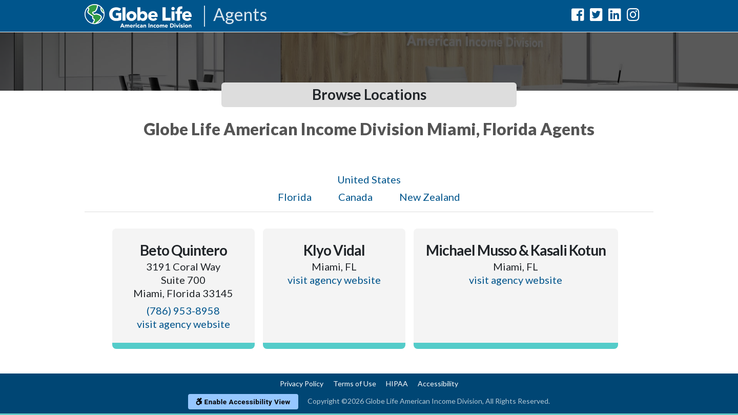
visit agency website (183, 324)
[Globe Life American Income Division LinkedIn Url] (614, 17)
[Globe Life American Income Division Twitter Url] (596, 17)
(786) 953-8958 (183, 310)
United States (369, 179)
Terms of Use (354, 383)
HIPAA (397, 383)
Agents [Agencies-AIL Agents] (240, 15)
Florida (295, 197)
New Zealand (429, 197)
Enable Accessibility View (243, 402)
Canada (355, 197)
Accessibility (438, 383)
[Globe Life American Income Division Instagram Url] (633, 17)
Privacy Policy (301, 383)
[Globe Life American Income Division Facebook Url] (577, 17)
